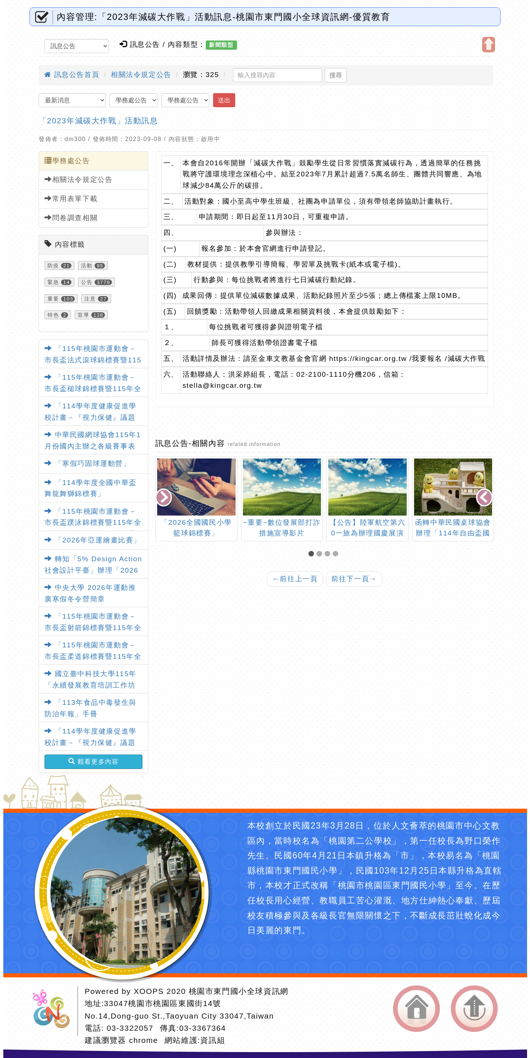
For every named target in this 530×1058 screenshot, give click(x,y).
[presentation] (164, 498)
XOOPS (149, 991)
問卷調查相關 (71, 218)
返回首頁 (416, 1008)
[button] (312, 554)
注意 (90, 299)
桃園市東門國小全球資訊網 (239, 991)
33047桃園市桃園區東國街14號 (162, 1003)
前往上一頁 (295, 579)
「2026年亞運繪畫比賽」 (93, 540)
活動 (86, 265)
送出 (224, 100)
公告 (86, 282)
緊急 (53, 282)
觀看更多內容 (93, 761)
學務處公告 (67, 161)
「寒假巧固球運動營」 (88, 463)
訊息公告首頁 (71, 74)
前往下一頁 (354, 579)
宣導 (83, 315)
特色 (53, 315)
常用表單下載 (71, 198)
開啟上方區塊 (488, 44)
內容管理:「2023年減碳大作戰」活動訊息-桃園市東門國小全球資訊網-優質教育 (223, 17)
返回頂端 (474, 1008)
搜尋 (335, 75)
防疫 (53, 265)
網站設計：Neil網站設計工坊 (53, 1011)
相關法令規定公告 (141, 74)
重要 (53, 299)
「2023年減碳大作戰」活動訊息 (98, 120)
